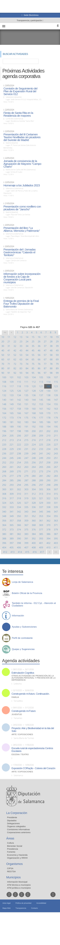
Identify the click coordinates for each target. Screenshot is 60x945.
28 (51, 341)
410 (48, 547)
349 (12, 516)
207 (26, 435)
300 (4, 489)
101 (12, 377)
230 (19, 449)
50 (3, 354)
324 (4, 502)
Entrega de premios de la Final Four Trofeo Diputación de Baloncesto (21, 304)
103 (26, 377)
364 (4, 525)
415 (27, 552)
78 (51, 363)
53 (21, 354)
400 (34, 543)
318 (19, 498)
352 (34, 516)
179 (56, 417)
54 (27, 354)
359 (26, 520)
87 (45, 368)
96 (39, 372)
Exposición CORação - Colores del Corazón (33, 768)
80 (3, 368)
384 (34, 534)
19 (57, 337)
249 (41, 458)
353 (41, 516)
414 (20, 552)
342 (19, 511)
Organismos (14, 864)
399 (26, 543)
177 (41, 417)
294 (19, 484)
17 (45, 337)
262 (19, 467)
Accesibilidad (41, 903)
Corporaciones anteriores (18, 832)
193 (41, 426)
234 (48, 449)
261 (12, 467)
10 (3, 337)
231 (26, 449)
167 (26, 413)
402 (48, 543)
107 (56, 377)
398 (19, 543)
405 (12, 547)
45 (33, 350)
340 (4, 511)
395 (56, 538)
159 (26, 408)
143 (26, 399)
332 (4, 507)
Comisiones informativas (18, 829)
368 (34, 525)
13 (21, 337)
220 (4, 444)
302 (19, 489)
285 (12, 480)
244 (4, 458)
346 (48, 511)
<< (5, 332)
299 (56, 484)
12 (15, 337)
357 (12, 520)
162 (48, 408)
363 (56, 520)
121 (41, 386)
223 (26, 444)
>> (56, 552)
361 (41, 520)
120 (34, 386)
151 (26, 404)
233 (41, 449)
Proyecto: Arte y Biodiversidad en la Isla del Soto (33, 729)
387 (56, 534)
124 (4, 390)
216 (34, 440)
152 (34, 404)
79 (57, 363)
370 (48, 525)
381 (12, 534)
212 (4, 440)
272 (34, 471)
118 (19, 386)
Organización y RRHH (17, 858)
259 (56, 462)
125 (12, 390)
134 (19, 395)
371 (56, 525)
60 (3, 359)
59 (57, 354)
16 (39, 337)
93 (21, 372)
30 (3, 346)
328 (34, 502)
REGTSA (11, 871)
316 (4, 498)
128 (34, 390)
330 (48, 502)
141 (12, 399)
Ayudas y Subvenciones (24, 627)
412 (5, 552)
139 (56, 395)
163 (56, 408)
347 (56, 511)
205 (12, 435)
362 (48, 520)
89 (57, 368)
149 (12, 404)
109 (12, 381)
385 (41, 534)
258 (48, 462)
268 (4, 471)
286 (19, 480)
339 (56, 507)
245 (12, 458)
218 (48, 440)
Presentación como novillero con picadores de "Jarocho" (22, 208)
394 (48, 538)
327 (26, 502)
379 (56, 529)
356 (4, 520)
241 (41, 453)
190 (19, 426)
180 (4, 422)
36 (39, 346)
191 (26, 426)
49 (57, 350)
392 (34, 538)
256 (34, 462)
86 (39, 368)
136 (34, 395)
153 (41, 404)
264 (34, 467)
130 (48, 390)
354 (48, 516)
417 (42, 552)
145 (41, 399)
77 (45, 363)
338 (48, 507)
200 (34, 431)
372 (4, 529)
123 (56, 386)
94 (27, 372)
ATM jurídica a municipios (19, 888)
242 (48, 453)
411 (56, 547)
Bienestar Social (14, 846)
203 (56, 431)
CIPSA (10, 868)
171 (56, 413)
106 (48, 377)
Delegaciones (13, 823)
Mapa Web (6, 908)
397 (12, 543)
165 (12, 413)
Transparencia (21, 908)
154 (48, 404)
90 (3, 372)
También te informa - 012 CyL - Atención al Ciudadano (34, 604)
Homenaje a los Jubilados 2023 (21, 185)
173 (12, 417)
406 (19, 547)
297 (41, 484)
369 (41, 525)
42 (15, 350)
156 (4, 408)
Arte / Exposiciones (22, 734)
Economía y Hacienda (17, 855)
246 (19, 458)
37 (45, 346)
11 (9, 337)
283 (56, 475)
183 (26, 422)
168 (34, 413)
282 (48, 475)
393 (41, 538)
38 (51, 346)
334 (19, 507)
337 (41, 507)
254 (19, 462)
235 (56, 449)
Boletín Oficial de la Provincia (27, 593)
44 (27, 350)
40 (3, 350)
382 (19, 534)
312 (34, 493)
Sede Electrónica (30, 15)
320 (34, 498)
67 (45, 359)
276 (4, 475)
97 (45, 372)
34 (27, 346)
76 (39, 363)
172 (4, 417)
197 (12, 431)
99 (57, 372)
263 (26, 467)
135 (26, 395)
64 (27, 359)
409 (41, 547)
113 (41, 381)
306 (48, 489)
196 (4, 431)
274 (48, 471)
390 (19, 538)
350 (19, 516)
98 (51, 372)
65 (33, 359)
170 (48, 413)
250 (48, 458)
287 (26, 480)
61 (9, 359)
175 (26, 417)
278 (19, 475)
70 (3, 363)
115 (56, 381)
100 (4, 377)
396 (4, 543)
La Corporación (16, 813)
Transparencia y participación (29, 20)
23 (21, 341)
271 (26, 471)
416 (35, 552)
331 (56, 502)
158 (19, 408)
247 (26, 458)
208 (34, 435)
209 (41, 435)
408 (34, 547)
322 (48, 498)
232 (34, 449)
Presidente (12, 817)
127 (26, 390)
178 (48, 417)
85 (33, 368)
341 (12, 511)
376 (34, 529)
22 (15, 341)
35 (33, 346)
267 (56, 467)
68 (51, 359)
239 (26, 453)
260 (4, 467)
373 (12, 529)
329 (41, 502)
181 (12, 422)
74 (27, 363)
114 (48, 381)
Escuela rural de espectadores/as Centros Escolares (32, 749)
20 (3, 341)
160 (34, 408)
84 (27, 368)
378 (48, 529)
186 (48, 422)
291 (56, 480)
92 (15, 372)
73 (21, 363)
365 (12, 525)
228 (4, 449)
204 (4, 435)
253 (12, 462)
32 (15, 346)
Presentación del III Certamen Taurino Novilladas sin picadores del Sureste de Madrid (21, 137)
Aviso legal (6, 903)
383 (26, 534)
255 (26, 462)
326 (19, 502)
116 (4, 386)
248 (34, 458)
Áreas (10, 838)
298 (48, 484)
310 (19, 493)
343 (26, 511)
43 (21, 350)
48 (51, 350)
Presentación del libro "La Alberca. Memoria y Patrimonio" (21, 229)
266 (48, 467)
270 (19, 471)
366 (19, 525)
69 (57, 359)
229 (12, 449)
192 (34, 426)
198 (19, 431)
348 (4, 516)
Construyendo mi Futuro (24, 711)
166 (19, 413)
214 (19, 440)
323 (56, 498)
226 (48, 444)
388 (4, 538)
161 (41, 408)
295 (26, 484)
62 (15, 359)
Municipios (13, 877)
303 (26, 489)
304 (34, 489)
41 (9, 350)
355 (56, 516)
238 (19, 453)
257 (41, 462)
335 (26, 507)
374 (19, 529)
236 (4, 453)
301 (12, 489)
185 (41, 422)
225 (41, 444)
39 (57, 346)
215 (26, 440)
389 (12, 538)
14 (27, 337)
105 (41, 377)
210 (48, 435)
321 (41, 498)
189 (12, 426)
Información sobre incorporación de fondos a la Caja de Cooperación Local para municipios (21, 278)
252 (4, 462)
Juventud (17, 714)
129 (41, 390)
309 (12, 493)
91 (9, 372)
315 (56, 493)
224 (34, 444)
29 (57, 341)
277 (12, 475)
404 (4, 547)
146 (48, 399)
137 (41, 395)
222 (19, 444)
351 (26, 516)
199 (26, 431)
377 (41, 529)
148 (4, 404)
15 (33, 337)
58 (51, 354)
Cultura (10, 843)
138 (48, 395)
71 (9, 363)
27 (45, 341)
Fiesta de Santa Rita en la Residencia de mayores (18, 114)
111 (26, 381)
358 (19, 520)
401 (41, 543)
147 (56, 399)
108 (4, 381)
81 (9, 368)
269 (12, 471)
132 (4, 395)
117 (12, 386)
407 (26, 547)
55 (33, 354)
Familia (15, 697)
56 (39, 354)
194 (48, 426)
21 (9, 341)
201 (41, 431)
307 (56, 489)
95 (33, 372)
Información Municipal (17, 882)
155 (56, 404)
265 (41, 467)
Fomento (11, 852)
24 (27, 341)
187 (56, 422)
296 (34, 484)
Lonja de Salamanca (22, 582)
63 (21, 359)
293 (12, 484)
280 (34, 475)
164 (4, 413)
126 (19, 390)
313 (41, 493)
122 (48, 386)
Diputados (12, 820)
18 (51, 337)
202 (48, 431)
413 (12, 552)
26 (39, 341)
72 (15, 363)
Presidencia (12, 849)
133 (12, 395)
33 (21, 346)
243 (56, 453)
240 (34, 453)
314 (48, 493)
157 (12, 408)
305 (41, 489)
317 (12, 498)
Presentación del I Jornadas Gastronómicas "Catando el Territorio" (19, 252)
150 (19, 404)
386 (48, 534)
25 (33, 341)
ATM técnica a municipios (19, 885)
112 (34, 381)
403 (56, 543)
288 (34, 480)
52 (15, 354)
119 (26, 386)
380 (4, 534)
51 (9, 354)
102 (19, 377)
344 (34, 511)
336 (34, 507)
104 (34, 377)
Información (18, 615)
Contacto (34, 908)
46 (39, 350)
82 (15, 368)
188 (4, 426)
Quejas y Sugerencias (23, 649)
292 (4, 484)
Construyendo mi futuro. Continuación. (30, 693)
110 (19, 381)
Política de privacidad (23, 903)
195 (56, 426)
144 (34, 399)
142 (19, 399)
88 (51, 368)
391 (26, 538)
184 (34, 422)
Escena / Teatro (20, 754)
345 (41, 511)
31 (9, 346)
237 (12, 453)
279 (26, 475)
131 (56, 390)
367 (26, 525)
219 (56, 440)
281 (41, 475)
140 (4, 399)
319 (26, 498)
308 (4, 493)
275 (56, 471)
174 (19, 417)
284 (4, 480)
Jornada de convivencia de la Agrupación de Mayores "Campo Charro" (22, 164)
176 (34, 417)
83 (21, 368)
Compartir (3, 561)
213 (12, 440)
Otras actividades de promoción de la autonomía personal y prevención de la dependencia (33, 678)
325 (12, 502)
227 (56, 444)
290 (48, 480)
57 (45, 354)
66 (39, 359)
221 (12, 444)
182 (19, 422)
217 (41, 440)
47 (45, 350)
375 (26, 529)
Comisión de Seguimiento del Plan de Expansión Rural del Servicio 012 (20, 91)
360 (34, 520)
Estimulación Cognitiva (23, 672)
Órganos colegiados (16, 826)
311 (26, 493)
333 (12, 507)
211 (56, 435)
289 (41, 480)
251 (56, 458)
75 (33, 363)
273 (41, 471)
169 (41, 413)
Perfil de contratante (22, 638)
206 (19, 435)
